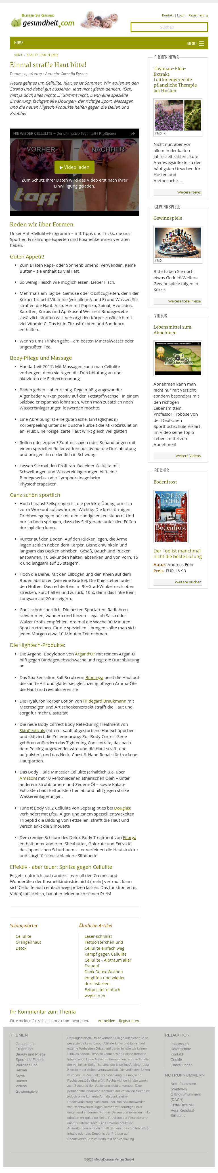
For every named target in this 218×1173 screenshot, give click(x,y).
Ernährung (24, 1049)
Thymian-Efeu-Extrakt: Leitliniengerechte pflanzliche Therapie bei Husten (175, 80)
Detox (21, 948)
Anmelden (106, 1020)
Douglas (122, 808)
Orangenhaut (28, 942)
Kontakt (168, 15)
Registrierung (198, 15)
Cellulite (23, 936)
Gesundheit (25, 1044)
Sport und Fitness (30, 1060)
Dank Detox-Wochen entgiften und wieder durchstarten (105, 977)
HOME (18, 42)
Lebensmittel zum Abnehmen (172, 330)
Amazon (28, 778)
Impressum (180, 1044)
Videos (21, 1086)
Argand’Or (85, 654)
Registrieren (129, 1020)
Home (18, 55)
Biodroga (94, 677)
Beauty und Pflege (42, 55)
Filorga (129, 837)
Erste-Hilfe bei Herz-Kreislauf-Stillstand (183, 1110)
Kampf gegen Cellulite (106, 954)
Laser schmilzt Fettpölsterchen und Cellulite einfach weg (104, 942)
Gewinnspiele (168, 218)
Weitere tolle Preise (184, 301)
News (20, 1075)
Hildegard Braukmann (104, 701)
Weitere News (189, 192)
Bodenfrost (165, 482)
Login (181, 15)
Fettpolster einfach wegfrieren (102, 992)
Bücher (21, 1081)
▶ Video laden (74, 167)
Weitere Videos (188, 455)
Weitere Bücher (188, 582)
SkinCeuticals (32, 730)
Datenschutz (181, 1049)
